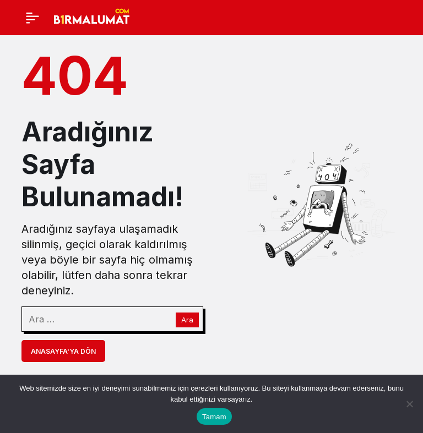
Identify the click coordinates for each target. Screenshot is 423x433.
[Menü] (32, 18)
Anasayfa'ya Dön (63, 351)
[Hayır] (409, 403)
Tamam (214, 417)
